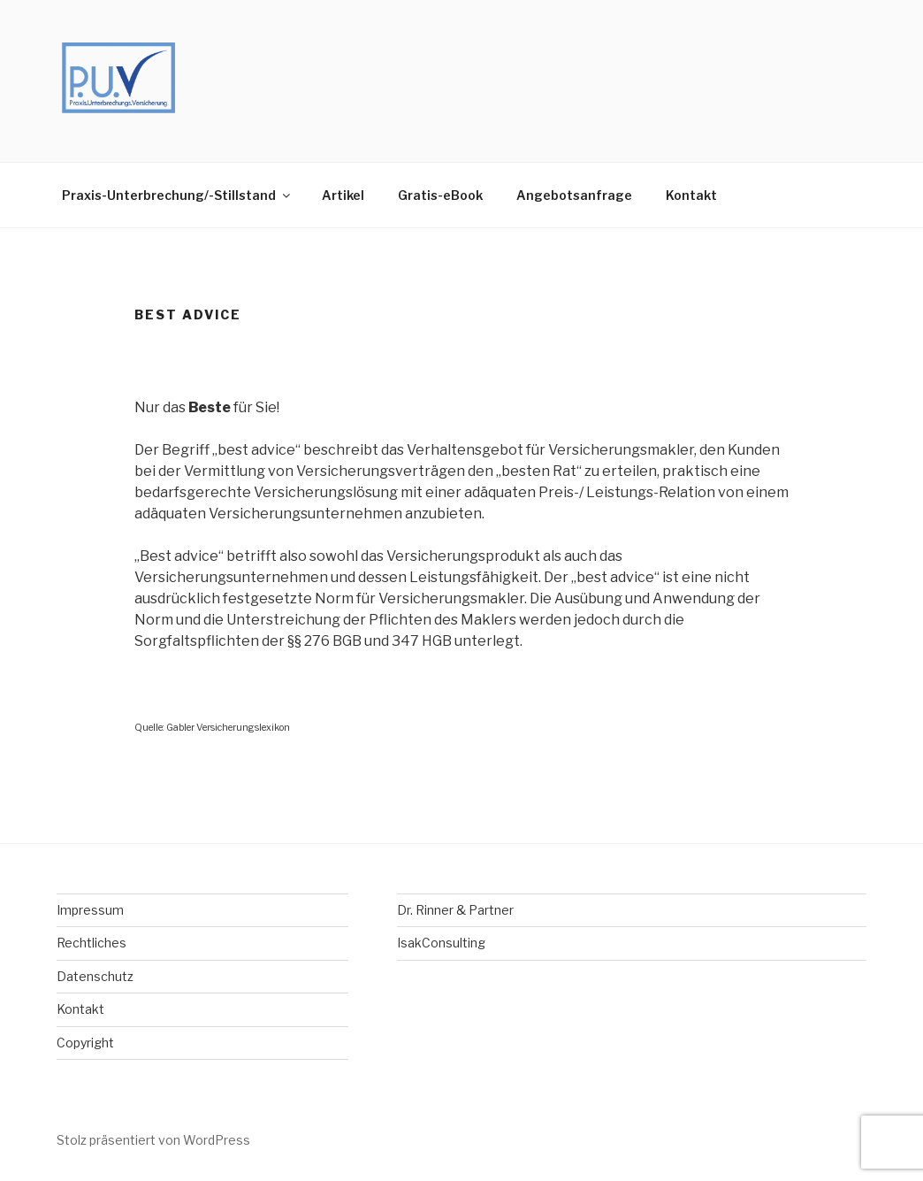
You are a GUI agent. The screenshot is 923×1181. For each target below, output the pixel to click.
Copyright (85, 1042)
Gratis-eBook (440, 195)
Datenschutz (95, 976)
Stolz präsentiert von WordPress (153, 1139)
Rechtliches (91, 942)
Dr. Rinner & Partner (455, 909)
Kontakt (691, 195)
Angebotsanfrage (574, 195)
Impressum (90, 909)
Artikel (343, 195)
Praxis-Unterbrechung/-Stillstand (177, 195)
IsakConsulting (441, 942)
